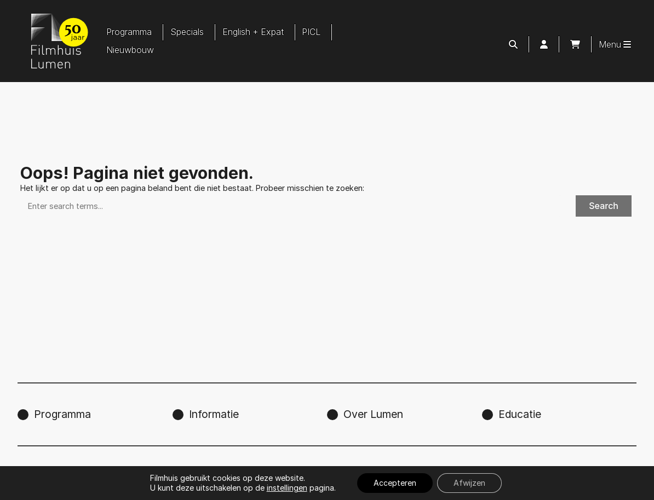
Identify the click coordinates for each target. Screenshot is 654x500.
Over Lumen (373, 414)
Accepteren (395, 482)
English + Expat (253, 31)
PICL (311, 31)
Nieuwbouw (130, 49)
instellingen (287, 487)
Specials (187, 31)
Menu (615, 44)
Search (603, 205)
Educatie (519, 414)
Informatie (214, 414)
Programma (129, 31)
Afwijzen (469, 482)
